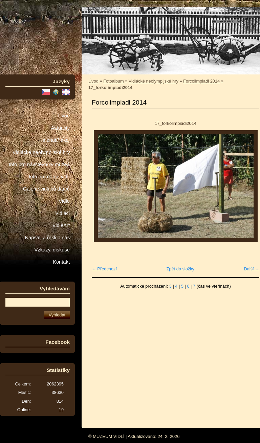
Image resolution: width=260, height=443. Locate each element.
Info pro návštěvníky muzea (39, 164)
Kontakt (61, 262)
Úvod (64, 115)
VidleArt (61, 225)
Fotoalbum (113, 81)
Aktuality (60, 128)
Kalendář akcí (54, 140)
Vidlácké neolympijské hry (41, 152)
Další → (251, 268)
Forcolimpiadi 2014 (201, 81)
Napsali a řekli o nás (47, 237)
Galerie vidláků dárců (46, 189)
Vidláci (62, 213)
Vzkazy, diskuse (52, 249)
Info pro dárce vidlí (49, 176)
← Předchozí (104, 268)
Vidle (64, 201)
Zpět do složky (180, 268)
